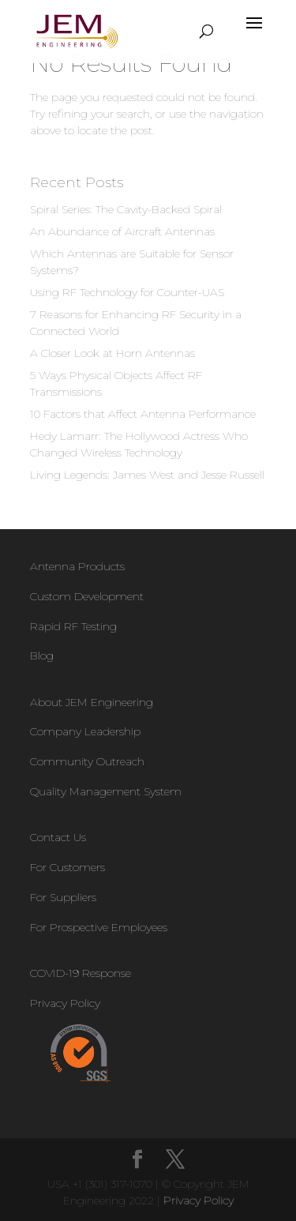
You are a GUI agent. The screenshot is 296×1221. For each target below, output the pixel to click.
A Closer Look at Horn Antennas (112, 353)
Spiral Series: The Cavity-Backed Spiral (126, 209)
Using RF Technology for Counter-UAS (127, 292)
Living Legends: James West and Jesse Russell (147, 475)
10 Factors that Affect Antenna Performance (143, 414)
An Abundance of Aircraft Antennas (122, 231)
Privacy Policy (198, 1200)
